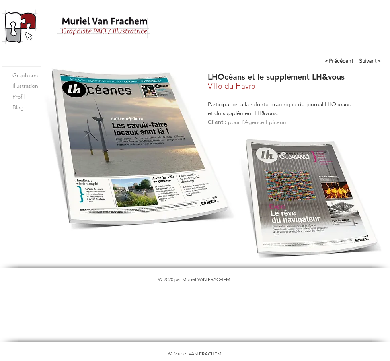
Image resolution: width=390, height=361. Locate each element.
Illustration (25, 85)
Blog (18, 107)
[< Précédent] (339, 62)
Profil (18, 96)
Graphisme (26, 75)
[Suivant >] (369, 62)
